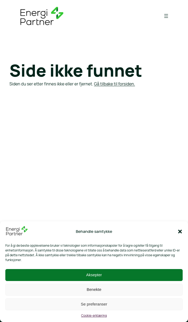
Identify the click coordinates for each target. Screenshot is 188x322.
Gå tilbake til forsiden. (114, 84)
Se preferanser (94, 304)
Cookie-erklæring (94, 315)
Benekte (94, 289)
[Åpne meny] (166, 16)
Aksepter (94, 275)
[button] (180, 231)
